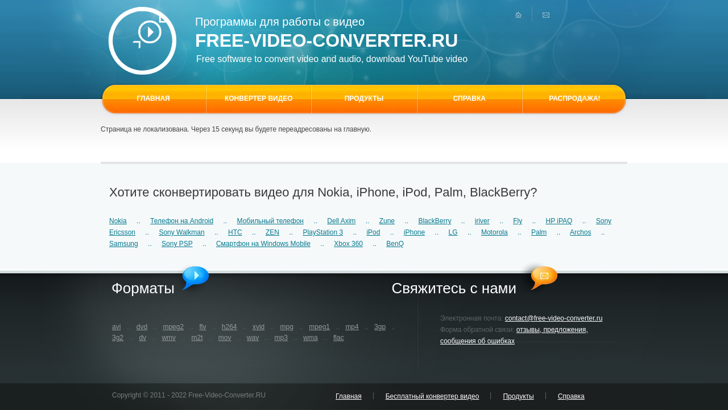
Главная (349, 396)
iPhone (414, 232)
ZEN (272, 232)
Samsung (123, 244)
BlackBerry (434, 221)
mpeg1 (319, 327)
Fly (517, 221)
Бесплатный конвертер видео (432, 396)
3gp (380, 327)
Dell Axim (341, 221)
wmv (169, 338)
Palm (539, 232)
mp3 (281, 338)
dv (142, 338)
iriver (482, 221)
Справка (571, 396)
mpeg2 (173, 327)
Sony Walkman (181, 232)
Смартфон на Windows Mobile (263, 244)
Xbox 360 (348, 244)
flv (202, 327)
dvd (141, 327)
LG (453, 232)
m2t (196, 338)
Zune (387, 221)
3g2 (117, 338)
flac (338, 338)
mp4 (351, 327)
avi (116, 327)
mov (224, 338)
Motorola (494, 232)
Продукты (518, 396)
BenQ (395, 244)
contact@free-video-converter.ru (554, 318)
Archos (580, 232)
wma (310, 338)
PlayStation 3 (323, 232)
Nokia (118, 221)
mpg (286, 327)
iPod (373, 232)
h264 (229, 327)
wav (253, 338)
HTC (235, 232)
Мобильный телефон (270, 221)
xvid (258, 327)
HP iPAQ (559, 221)
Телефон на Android (181, 221)
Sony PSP (177, 244)
